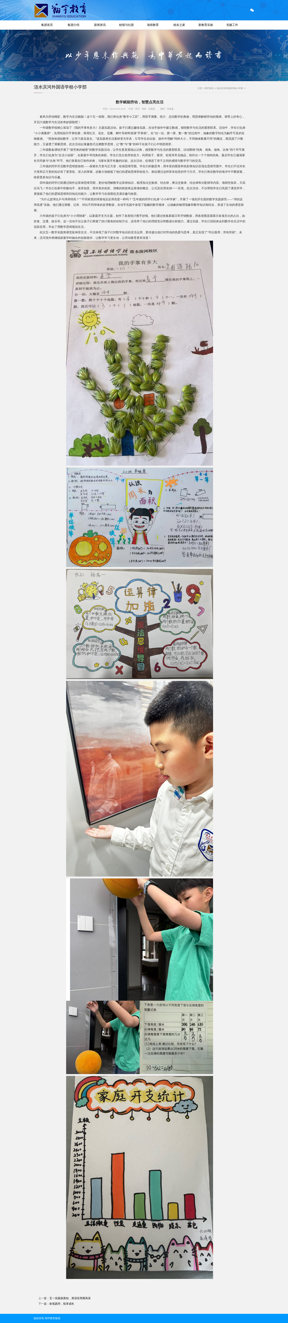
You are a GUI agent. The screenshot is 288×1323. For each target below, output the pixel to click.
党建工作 (232, 24)
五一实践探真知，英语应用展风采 (70, 1298)
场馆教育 (153, 24)
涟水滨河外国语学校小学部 (60, 87)
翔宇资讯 (209, 88)
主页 (200, 88)
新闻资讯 (100, 24)
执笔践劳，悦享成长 (61, 1303)
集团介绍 (73, 24)
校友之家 (179, 24)
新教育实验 (205, 24)
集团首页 (47, 24)
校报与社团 (126, 24)
